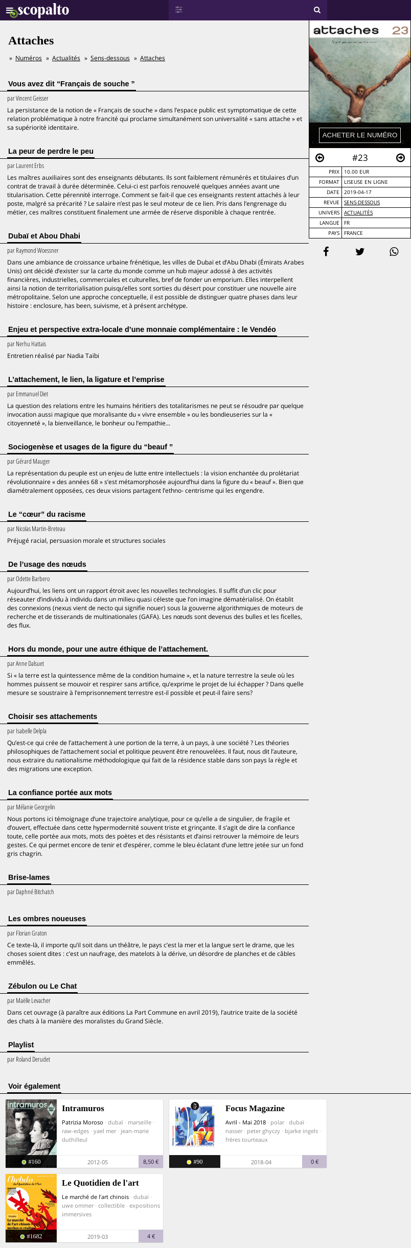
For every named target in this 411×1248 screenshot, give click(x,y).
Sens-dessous (362, 202)
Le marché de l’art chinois (95, 1197)
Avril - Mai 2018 (245, 1122)
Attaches (152, 58)
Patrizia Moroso (82, 1122)
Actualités (358, 212)
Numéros (28, 58)
